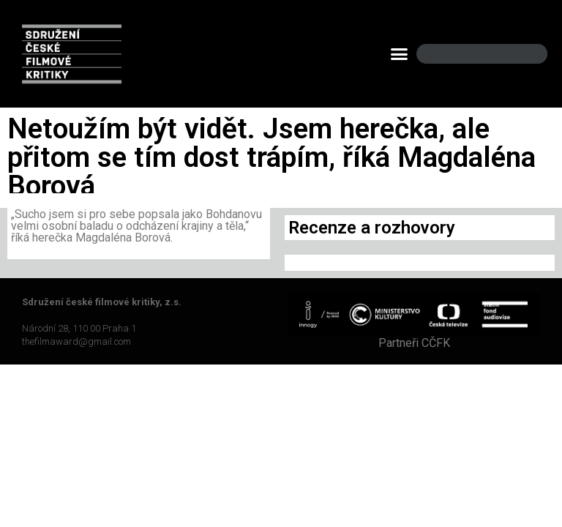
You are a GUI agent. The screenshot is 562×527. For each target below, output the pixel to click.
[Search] (524, 54)
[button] (399, 54)
